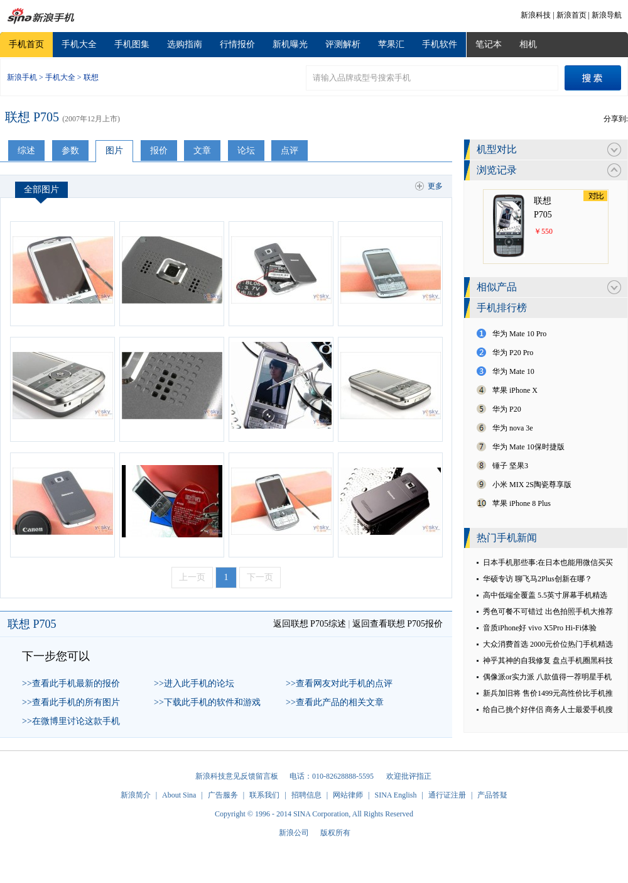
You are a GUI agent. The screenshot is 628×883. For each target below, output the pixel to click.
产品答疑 (492, 795)
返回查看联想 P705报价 (397, 623)
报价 (159, 150)
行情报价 (237, 44)
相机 (528, 44)
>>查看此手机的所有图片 (71, 702)
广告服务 (223, 795)
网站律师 (348, 795)
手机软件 (439, 44)
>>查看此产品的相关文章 (335, 702)
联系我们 (264, 795)
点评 (289, 150)
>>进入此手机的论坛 (194, 683)
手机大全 (79, 44)
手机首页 (26, 44)
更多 (435, 186)
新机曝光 (290, 44)
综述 (26, 150)
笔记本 (488, 44)
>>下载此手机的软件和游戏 (207, 702)
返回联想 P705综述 (309, 623)
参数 (70, 150)
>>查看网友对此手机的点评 (339, 683)
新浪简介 (136, 795)
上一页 (192, 577)
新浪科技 (536, 15)
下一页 (260, 577)
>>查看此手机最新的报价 (71, 683)
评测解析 (342, 44)
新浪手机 (22, 77)
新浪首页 (571, 15)
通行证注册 (447, 795)
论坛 (246, 150)
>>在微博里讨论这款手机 (71, 721)
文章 (202, 150)
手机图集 (131, 44)
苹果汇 (391, 44)
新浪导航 (607, 15)
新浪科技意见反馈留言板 (236, 776)
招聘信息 (306, 795)
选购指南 (184, 44)
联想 (91, 77)
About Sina (179, 795)
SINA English (395, 795)
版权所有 (335, 832)
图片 (114, 150)
